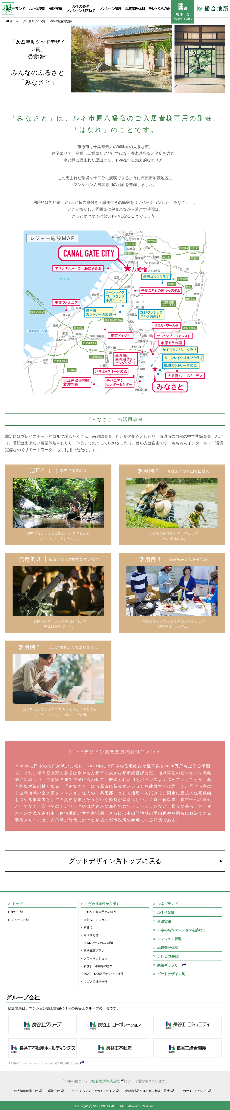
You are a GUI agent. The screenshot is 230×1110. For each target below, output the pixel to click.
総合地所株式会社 (106, 1081)
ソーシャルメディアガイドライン (92, 1091)
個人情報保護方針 (26, 1091)
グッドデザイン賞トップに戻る (115, 861)
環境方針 (54, 1091)
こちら (75, 1063)
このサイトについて (193, 1091)
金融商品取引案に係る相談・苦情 (147, 1091)
